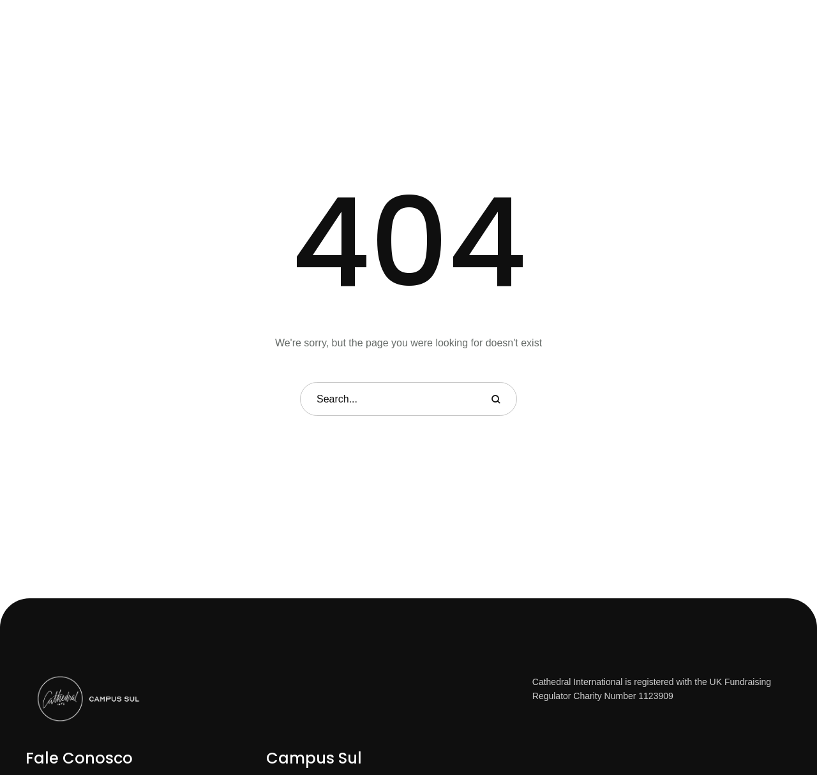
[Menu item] (278, 33)
